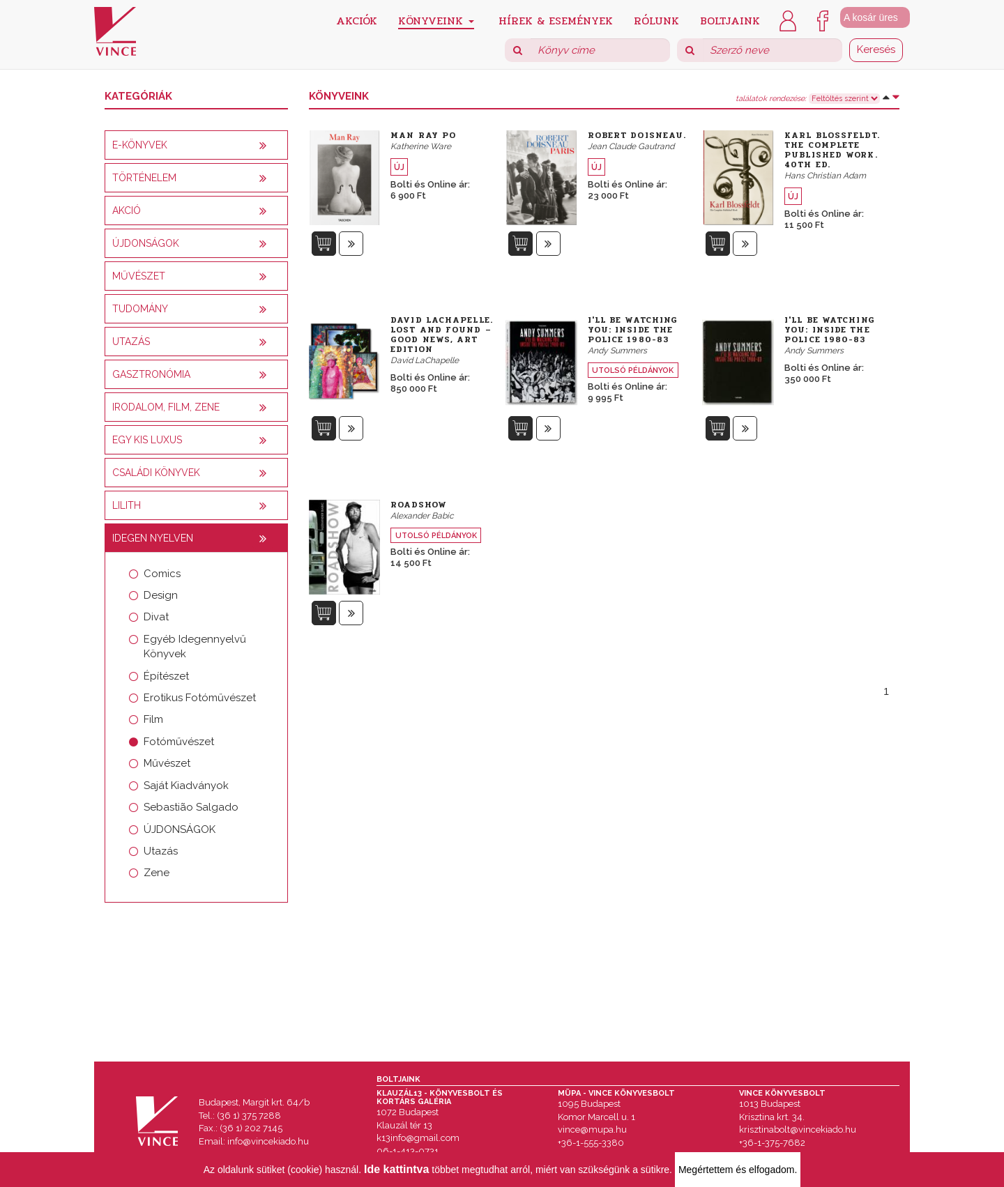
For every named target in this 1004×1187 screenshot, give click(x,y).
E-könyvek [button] (139, 145)
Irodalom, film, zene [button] (166, 407)
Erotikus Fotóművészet (200, 697)
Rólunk (656, 20)
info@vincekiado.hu (268, 1141)
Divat (156, 617)
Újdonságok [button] (145, 243)
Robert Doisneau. (637, 135)
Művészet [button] (138, 276)
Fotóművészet (179, 741)
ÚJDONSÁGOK (179, 829)
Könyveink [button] (436, 20)
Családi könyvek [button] (156, 472)
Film (153, 719)
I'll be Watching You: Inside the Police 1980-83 (633, 330)
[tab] (196, 145)
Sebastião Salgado (191, 807)
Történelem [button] (144, 177)
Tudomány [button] (140, 308)
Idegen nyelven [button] (152, 538)
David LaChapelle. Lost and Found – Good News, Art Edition (441, 334)
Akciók (356, 20)
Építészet (166, 676)
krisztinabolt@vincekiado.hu (797, 1129)
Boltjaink (730, 20)
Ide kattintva (396, 1169)
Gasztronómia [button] (151, 374)
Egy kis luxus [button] (147, 439)
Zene (156, 872)
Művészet (167, 763)
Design (161, 595)
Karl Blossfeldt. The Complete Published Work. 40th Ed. (832, 150)
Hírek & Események (556, 20)
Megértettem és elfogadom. (737, 1169)
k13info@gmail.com (417, 1138)
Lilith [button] (126, 505)
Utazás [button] (131, 341)
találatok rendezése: (771, 99)
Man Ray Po (423, 135)
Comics (162, 573)
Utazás (161, 851)
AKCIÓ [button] (126, 210)
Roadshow (418, 504)
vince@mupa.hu (592, 1129)
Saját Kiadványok (186, 785)
